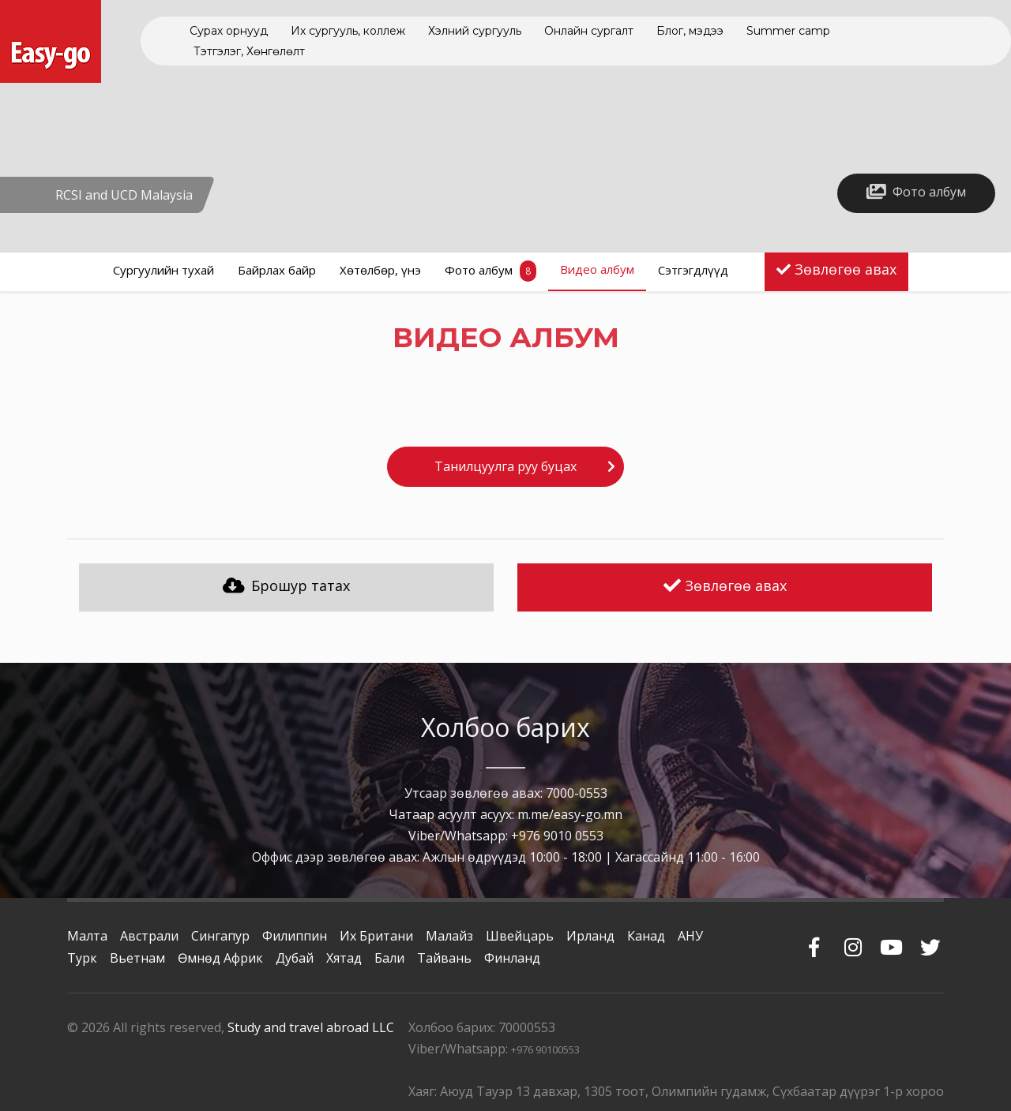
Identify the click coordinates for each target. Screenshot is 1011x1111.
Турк (82, 958)
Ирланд (590, 936)
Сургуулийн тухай (163, 270)
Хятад (344, 958)
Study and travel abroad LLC (310, 1027)
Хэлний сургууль (474, 31)
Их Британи (376, 936)
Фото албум (490, 271)
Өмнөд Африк (220, 958)
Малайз (449, 936)
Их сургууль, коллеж (348, 31)
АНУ (690, 936)
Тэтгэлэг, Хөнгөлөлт (249, 51)
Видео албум (597, 269)
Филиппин (294, 936)
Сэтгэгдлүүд (693, 270)
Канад (646, 936)
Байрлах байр (277, 270)
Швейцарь (520, 936)
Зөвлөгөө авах (845, 269)
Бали (389, 958)
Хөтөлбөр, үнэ (380, 270)
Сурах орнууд (229, 31)
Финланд (512, 958)
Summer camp (788, 31)
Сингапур (220, 936)
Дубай (295, 958)
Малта (87, 936)
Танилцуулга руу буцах (505, 466)
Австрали (149, 936)
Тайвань (444, 958)
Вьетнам (137, 958)
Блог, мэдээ (689, 31)
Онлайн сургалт (588, 31)
